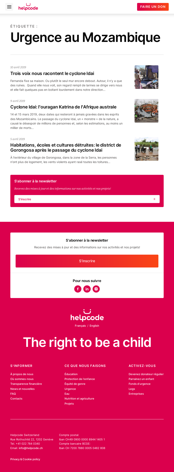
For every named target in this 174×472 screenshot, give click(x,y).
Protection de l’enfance (80, 379)
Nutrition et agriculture (79, 398)
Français (80, 325)
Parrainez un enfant (141, 379)
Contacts (16, 398)
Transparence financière (26, 383)
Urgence (70, 388)
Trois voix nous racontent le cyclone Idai (52, 73)
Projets (69, 403)
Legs (132, 388)
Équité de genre (75, 383)
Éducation (71, 374)
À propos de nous (21, 374)
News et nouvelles (22, 388)
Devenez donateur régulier (146, 374)
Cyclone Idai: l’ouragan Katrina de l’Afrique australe (63, 107)
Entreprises (136, 393)
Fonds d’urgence (140, 383)
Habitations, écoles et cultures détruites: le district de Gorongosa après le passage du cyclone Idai (65, 147)
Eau (67, 393)
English (94, 325)
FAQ (13, 393)
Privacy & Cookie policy (25, 459)
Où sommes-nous (22, 379)
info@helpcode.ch (31, 448)
